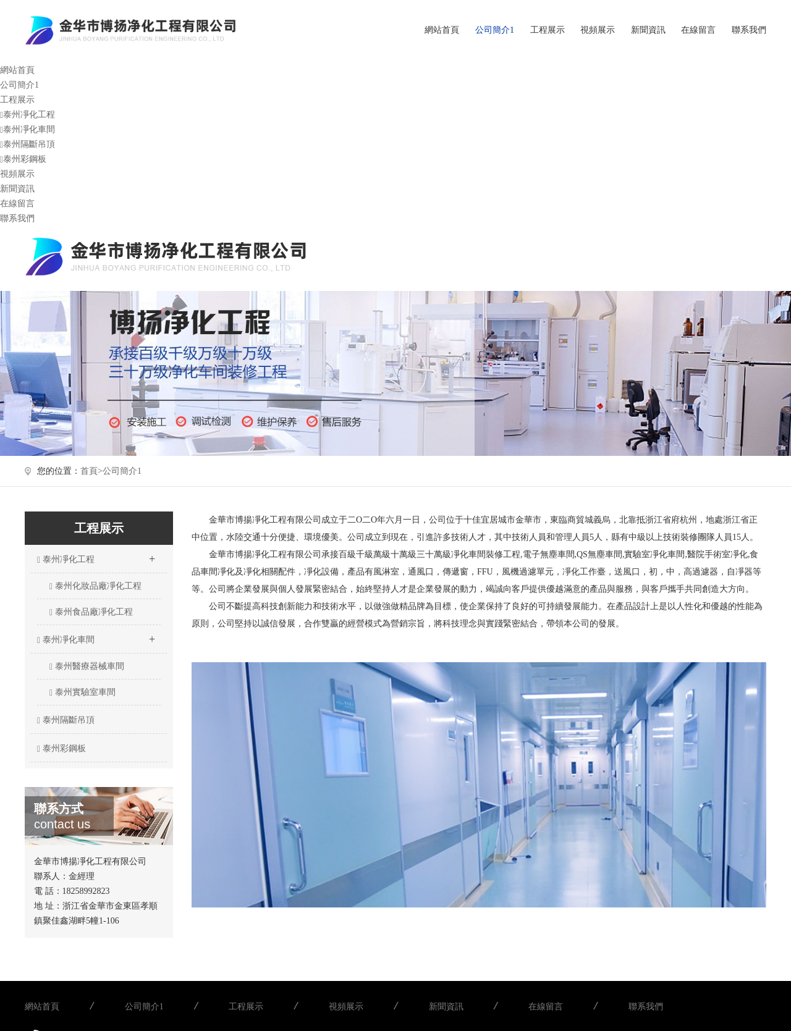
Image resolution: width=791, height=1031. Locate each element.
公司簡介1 (494, 30)
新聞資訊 (648, 30)
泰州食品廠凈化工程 (91, 612)
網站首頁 (442, 30)
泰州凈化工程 (27, 114)
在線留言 (698, 30)
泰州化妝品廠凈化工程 (95, 586)
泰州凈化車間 (27, 129)
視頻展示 (597, 30)
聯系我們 (749, 30)
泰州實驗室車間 (82, 692)
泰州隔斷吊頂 (27, 144)
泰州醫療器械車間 (86, 666)
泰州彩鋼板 (23, 159)
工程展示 (547, 30)
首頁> (91, 471)
